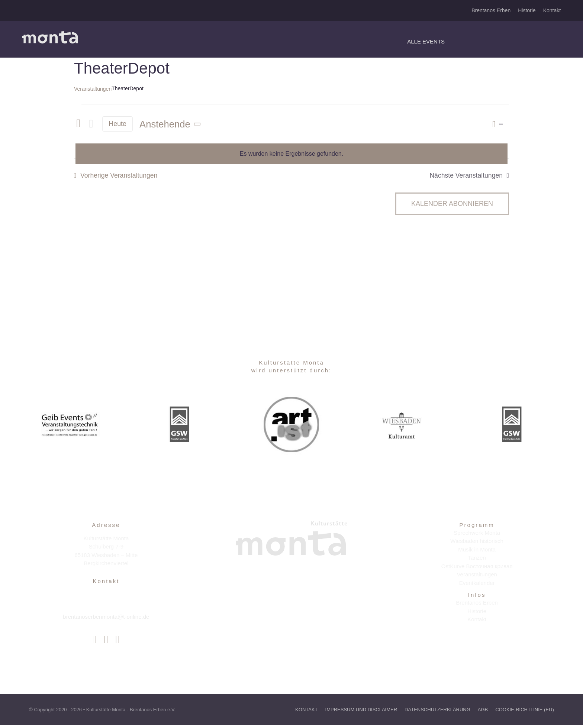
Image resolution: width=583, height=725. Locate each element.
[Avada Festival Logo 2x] (50, 34)
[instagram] (106, 639)
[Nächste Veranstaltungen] (91, 124)
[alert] (291, 153)
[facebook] (95, 639)
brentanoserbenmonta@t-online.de (106, 617)
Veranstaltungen (93, 89)
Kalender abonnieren (452, 203)
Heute (117, 123)
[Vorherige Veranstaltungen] (78, 123)
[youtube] (118, 639)
